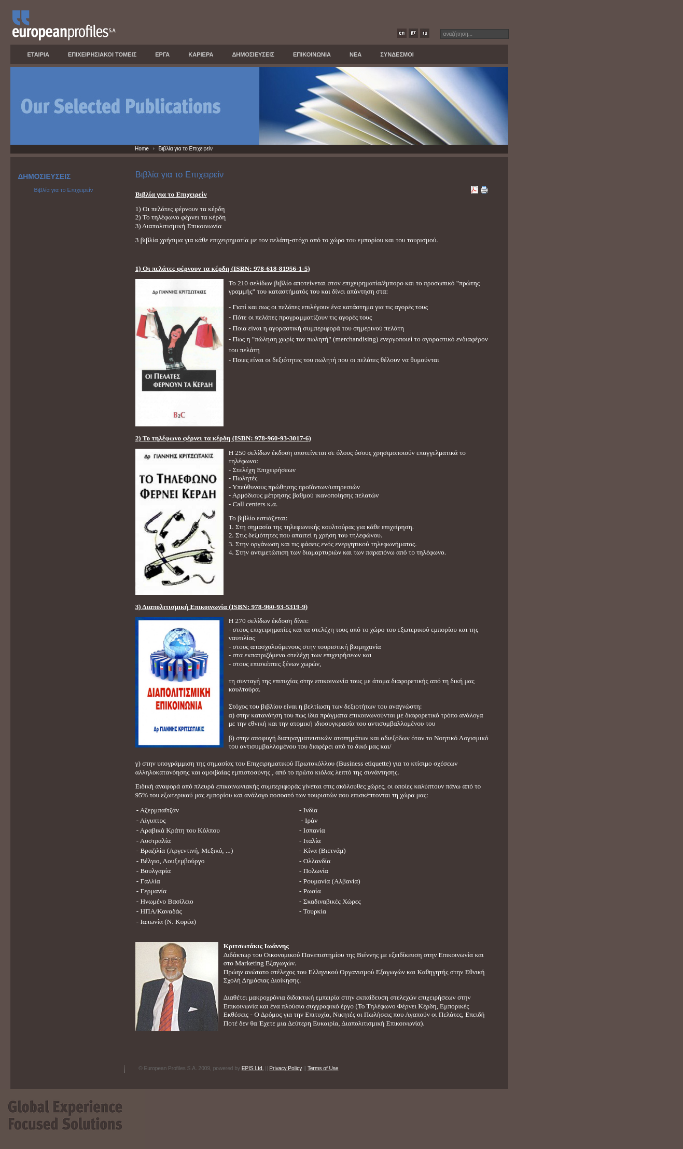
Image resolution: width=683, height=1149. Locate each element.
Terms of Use (323, 1068)
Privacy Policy (285, 1068)
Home (142, 148)
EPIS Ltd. (253, 1068)
